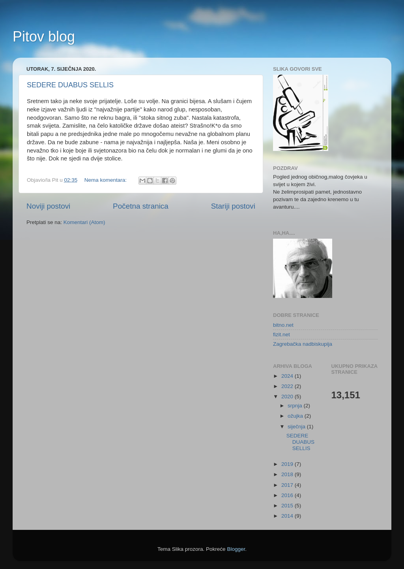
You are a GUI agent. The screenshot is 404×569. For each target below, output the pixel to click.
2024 (288, 376)
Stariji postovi (233, 206)
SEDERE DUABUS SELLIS (70, 85)
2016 (288, 495)
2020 (288, 396)
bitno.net (283, 325)
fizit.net (281, 334)
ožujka (296, 416)
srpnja (296, 406)
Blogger (236, 549)
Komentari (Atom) (84, 222)
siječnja (297, 427)
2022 (288, 386)
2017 (288, 485)
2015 (288, 506)
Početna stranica (140, 206)
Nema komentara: (106, 180)
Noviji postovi (48, 206)
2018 (288, 474)
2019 (288, 464)
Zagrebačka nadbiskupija (302, 344)
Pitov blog (44, 36)
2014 (288, 516)
